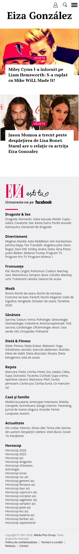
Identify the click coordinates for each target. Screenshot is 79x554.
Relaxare (49, 346)
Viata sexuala (42, 219)
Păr (7, 271)
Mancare (11, 372)
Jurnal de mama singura (21, 409)
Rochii (15, 271)
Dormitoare (27, 406)
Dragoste (11, 219)
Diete (8, 346)
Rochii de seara (25, 293)
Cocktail (45, 376)
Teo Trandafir (33, 245)
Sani (8, 275)
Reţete (10, 367)
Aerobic (26, 350)
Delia (51, 249)
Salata (56, 372)
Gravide (44, 409)
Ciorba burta (43, 383)
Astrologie (12, 469)
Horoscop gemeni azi (19, 481)
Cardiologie (24, 327)
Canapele (11, 406)
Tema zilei (53, 428)
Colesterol (32, 323)
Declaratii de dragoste (36, 227)
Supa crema (60, 376)
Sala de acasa (30, 357)
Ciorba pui (27, 383)
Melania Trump (34, 253)
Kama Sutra (43, 223)
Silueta (52, 353)
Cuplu (66, 219)
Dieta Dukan (32, 346)
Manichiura (20, 275)
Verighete (24, 301)
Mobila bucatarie (16, 402)
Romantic (25, 219)
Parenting (64, 406)
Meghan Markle (16, 241)
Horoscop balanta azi (19, 515)
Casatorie (21, 223)
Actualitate (14, 423)
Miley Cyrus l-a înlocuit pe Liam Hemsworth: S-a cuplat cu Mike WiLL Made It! (38, 74)
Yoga (59, 346)
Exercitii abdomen (45, 350)
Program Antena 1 (40, 257)
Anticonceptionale (52, 323)
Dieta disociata (36, 353)
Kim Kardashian (60, 241)
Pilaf (46, 379)
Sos (48, 372)
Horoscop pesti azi (18, 507)
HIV (16, 331)
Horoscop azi (14, 458)
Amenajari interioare (43, 402)
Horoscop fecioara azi (20, 485)
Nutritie (64, 350)
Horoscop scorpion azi (20, 496)
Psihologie (43, 320)
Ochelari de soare (44, 301)
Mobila (63, 402)
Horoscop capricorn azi (21, 492)
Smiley (32, 249)
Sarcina (10, 320)
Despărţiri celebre (33, 432)
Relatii (56, 219)
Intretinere (12, 350)
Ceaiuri (21, 320)
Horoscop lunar (16, 473)
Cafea (66, 372)
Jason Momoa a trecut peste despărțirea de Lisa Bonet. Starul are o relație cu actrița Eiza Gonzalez (38, 143)
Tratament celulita (24, 279)
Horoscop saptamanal (20, 523)
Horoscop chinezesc (19, 465)
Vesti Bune (54, 432)
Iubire (9, 223)
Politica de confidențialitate (21, 542)
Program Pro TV (16, 257)
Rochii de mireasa (49, 293)
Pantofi (34, 297)
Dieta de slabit (15, 353)
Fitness (18, 346)
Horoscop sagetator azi (21, 500)
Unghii (25, 271)
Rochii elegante (51, 297)
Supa (8, 376)
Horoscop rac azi (16, 477)
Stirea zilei (38, 428)
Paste (22, 372)
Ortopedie (27, 331)
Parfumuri (38, 271)
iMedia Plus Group (44, 535)
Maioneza (35, 379)
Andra (42, 249)
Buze (45, 275)
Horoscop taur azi (17, 488)
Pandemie (17, 436)
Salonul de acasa (49, 279)
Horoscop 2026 (15, 450)
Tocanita (32, 376)
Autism (24, 413)
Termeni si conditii (52, 542)
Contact (23, 546)
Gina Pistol (63, 249)
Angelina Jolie (53, 245)
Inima (31, 320)
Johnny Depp (14, 245)
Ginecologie (60, 320)
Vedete (39, 58)
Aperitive (11, 379)
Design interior (46, 406)
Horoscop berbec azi (19, 519)
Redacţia (10, 546)
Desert (23, 379)
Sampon (34, 275)
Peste (41, 372)
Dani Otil (21, 249)
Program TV (54, 253)
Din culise (12, 428)
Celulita (55, 275)
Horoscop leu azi (16, 511)
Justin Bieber (14, 253)
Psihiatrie (41, 331)
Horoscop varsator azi (20, 504)
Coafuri (51, 271)
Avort (55, 327)
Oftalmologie (42, 327)
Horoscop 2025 (15, 454)
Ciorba (31, 372)
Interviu (25, 428)
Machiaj (62, 271)
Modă (10, 288)
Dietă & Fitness (18, 341)
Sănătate (12, 314)
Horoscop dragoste (18, 462)
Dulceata (19, 376)
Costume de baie (16, 297)
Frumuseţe (14, 266)
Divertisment (16, 236)
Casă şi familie (17, 397)
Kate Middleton (38, 241)
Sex (31, 223)
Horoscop (13, 445)
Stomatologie (14, 323)
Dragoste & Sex (18, 214)
